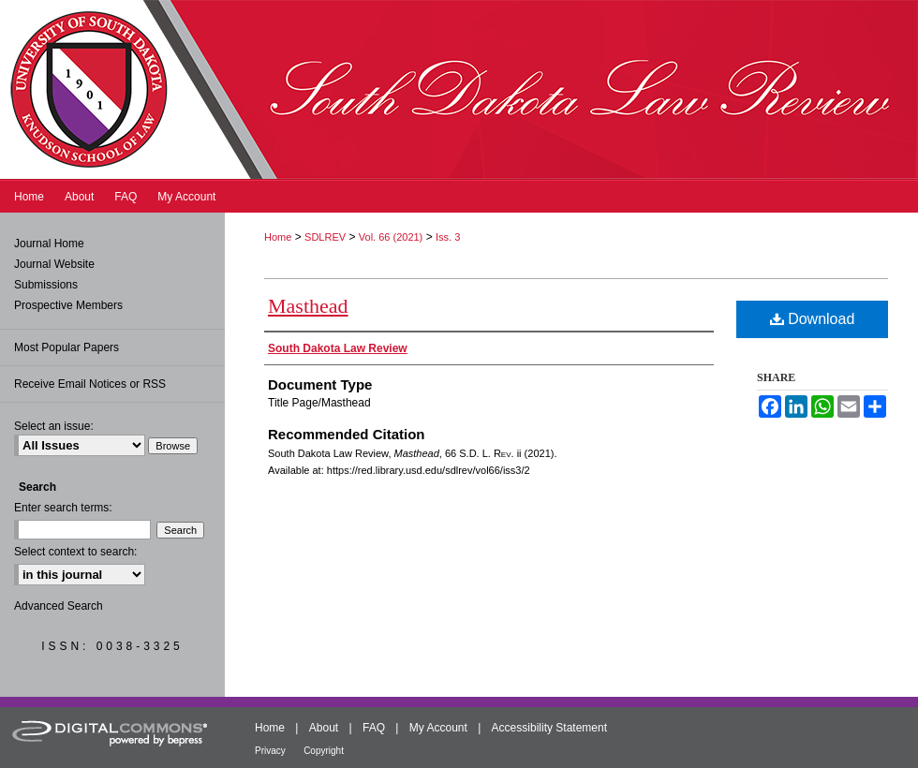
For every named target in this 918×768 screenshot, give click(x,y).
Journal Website (54, 264)
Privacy (270, 751)
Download (812, 319)
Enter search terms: (63, 507)
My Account (438, 727)
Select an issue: (54, 426)
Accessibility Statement (549, 727)
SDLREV (325, 237)
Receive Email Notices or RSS (90, 384)
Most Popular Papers (66, 347)
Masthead (308, 306)
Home (277, 237)
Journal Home (49, 243)
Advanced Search (58, 606)
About (323, 727)
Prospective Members (68, 305)
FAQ (374, 727)
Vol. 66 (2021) (391, 237)
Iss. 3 (448, 237)
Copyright (324, 751)
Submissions (46, 284)
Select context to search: (75, 551)
